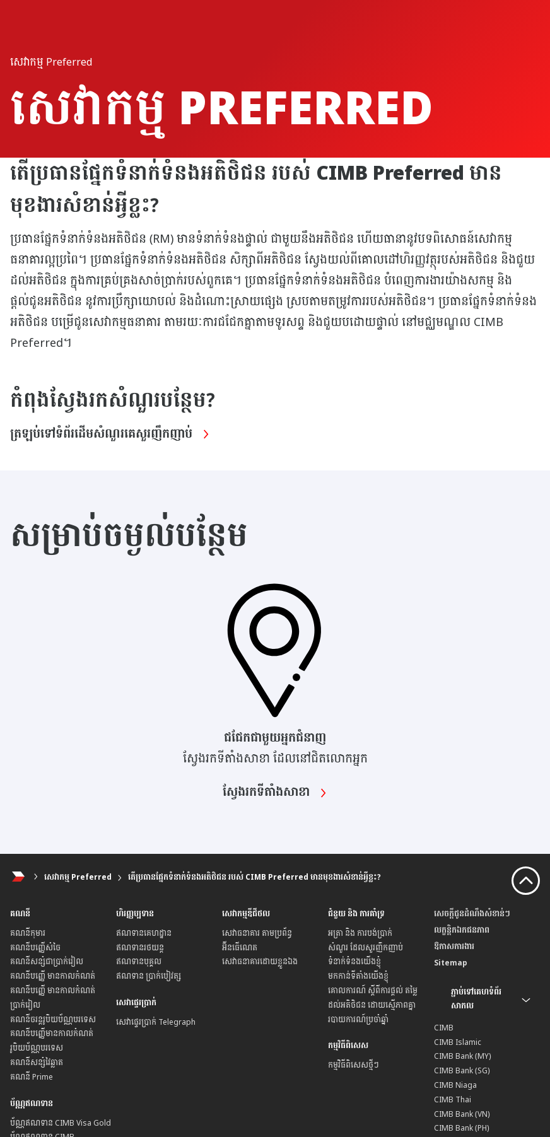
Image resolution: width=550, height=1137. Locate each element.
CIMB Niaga (455, 1085)
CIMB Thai (452, 1100)
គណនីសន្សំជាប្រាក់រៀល (46, 962)
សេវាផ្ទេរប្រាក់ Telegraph (156, 1022)
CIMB (443, 1028)
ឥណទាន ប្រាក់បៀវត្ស (148, 976)
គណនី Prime (31, 1077)
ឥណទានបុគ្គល (138, 962)
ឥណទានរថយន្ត (140, 948)
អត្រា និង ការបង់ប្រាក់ (360, 933)
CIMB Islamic (457, 1042)
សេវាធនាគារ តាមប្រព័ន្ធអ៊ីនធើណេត (257, 940)
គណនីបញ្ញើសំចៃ (35, 948)
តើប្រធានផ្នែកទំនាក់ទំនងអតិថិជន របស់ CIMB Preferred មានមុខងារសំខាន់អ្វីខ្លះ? (254, 877)
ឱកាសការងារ (454, 946)
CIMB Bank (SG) (462, 1071)
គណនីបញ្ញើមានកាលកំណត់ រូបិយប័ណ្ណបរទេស (51, 1041)
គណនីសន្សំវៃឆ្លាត (36, 1063)
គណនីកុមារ (27, 933)
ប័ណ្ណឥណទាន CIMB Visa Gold (60, 1123)
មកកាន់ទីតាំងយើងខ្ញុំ (358, 976)
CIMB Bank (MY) (462, 1056)
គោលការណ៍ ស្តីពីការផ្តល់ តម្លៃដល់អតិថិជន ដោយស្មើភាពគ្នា (373, 998)
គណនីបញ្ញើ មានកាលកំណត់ (52, 976)
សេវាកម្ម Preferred (78, 877)
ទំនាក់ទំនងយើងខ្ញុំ (354, 962)
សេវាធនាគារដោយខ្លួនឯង (260, 962)
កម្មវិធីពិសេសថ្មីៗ (353, 1065)
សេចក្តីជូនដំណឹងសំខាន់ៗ (472, 914)
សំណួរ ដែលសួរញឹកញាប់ (365, 948)
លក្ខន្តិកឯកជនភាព (461, 930)
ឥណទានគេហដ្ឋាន (144, 933)
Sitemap (450, 963)
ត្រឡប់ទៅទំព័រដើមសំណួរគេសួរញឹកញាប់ (110, 434)
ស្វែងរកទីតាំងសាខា (275, 793)
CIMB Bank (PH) (461, 1128)
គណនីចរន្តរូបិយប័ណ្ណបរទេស (53, 1020)
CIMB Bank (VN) (462, 1114)
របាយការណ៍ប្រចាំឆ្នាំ (358, 1020)
